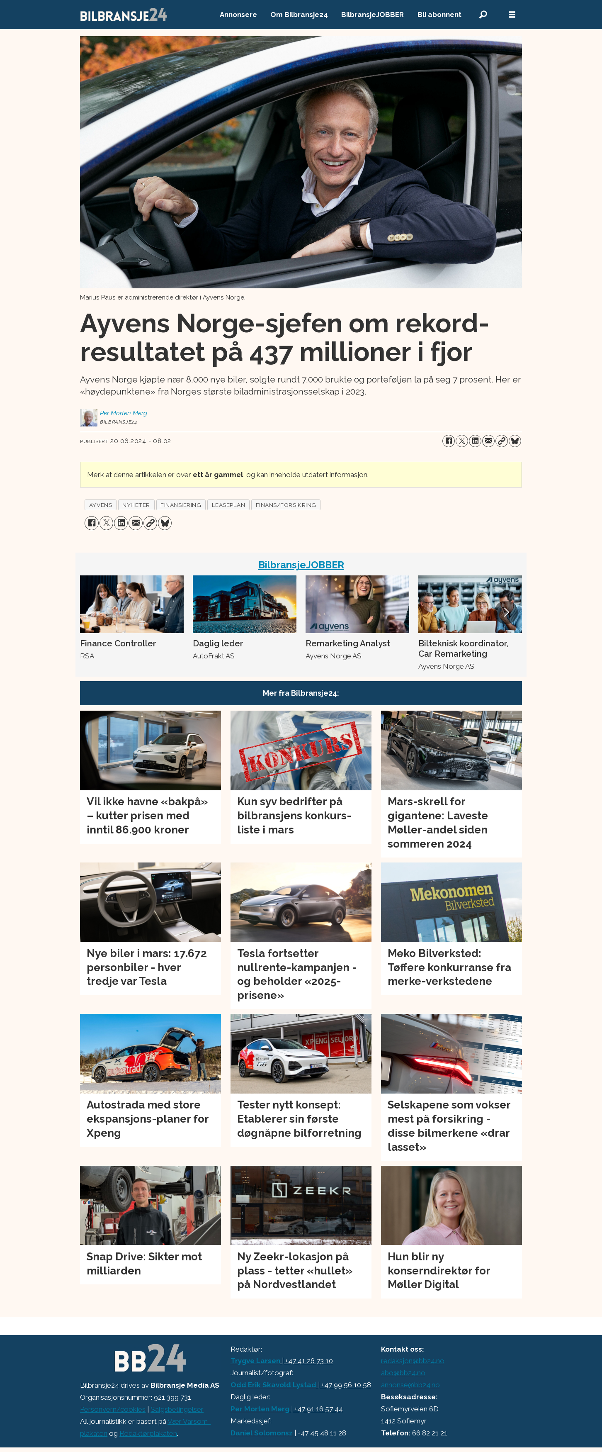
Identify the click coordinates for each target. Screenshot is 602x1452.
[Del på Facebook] (448, 441)
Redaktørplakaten (148, 1433)
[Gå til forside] (123, 14)
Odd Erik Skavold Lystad (273, 1385)
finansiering (180, 505)
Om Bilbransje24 (299, 14)
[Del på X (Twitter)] (462, 441)
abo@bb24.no (403, 1373)
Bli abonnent (439, 14)
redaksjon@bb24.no (412, 1361)
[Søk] (483, 14)
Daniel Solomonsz (262, 1433)
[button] (505, 612)
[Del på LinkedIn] (475, 441)
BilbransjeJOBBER (372, 14)
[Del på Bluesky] (515, 441)
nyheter (136, 505)
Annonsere (238, 14)
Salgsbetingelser (177, 1409)
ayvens (100, 505)
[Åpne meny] (512, 14)
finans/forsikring (286, 505)
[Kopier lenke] (501, 441)
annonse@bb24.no (410, 1385)
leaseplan (228, 505)
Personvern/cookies (113, 1409)
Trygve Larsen (255, 1361)
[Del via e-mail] (488, 441)
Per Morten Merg (260, 1409)
